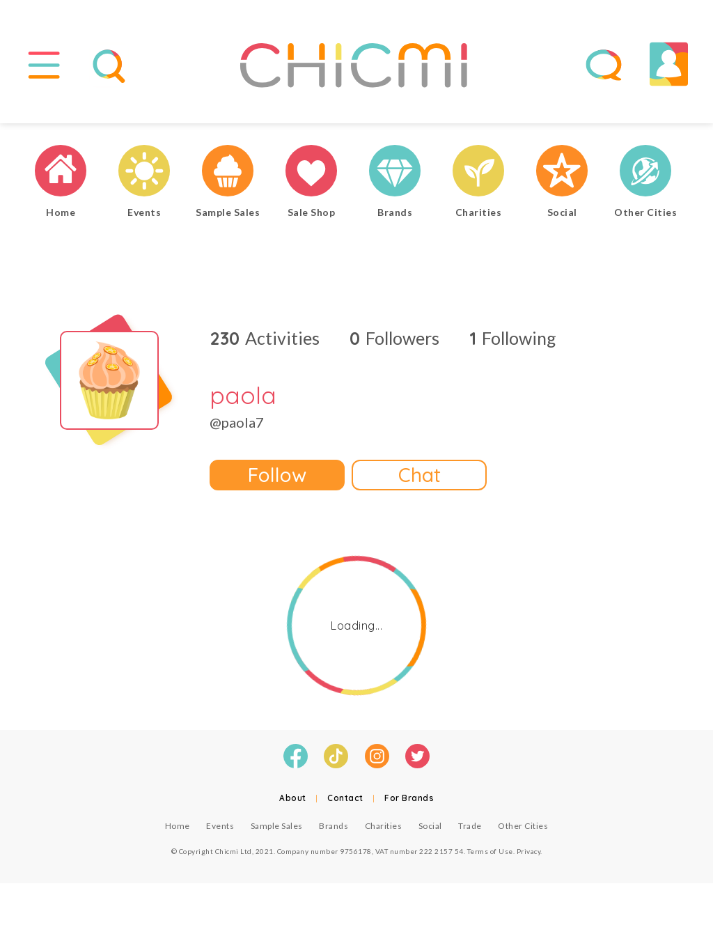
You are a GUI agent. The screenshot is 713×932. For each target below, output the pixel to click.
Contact (345, 798)
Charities (383, 826)
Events (220, 826)
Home (177, 826)
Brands (333, 826)
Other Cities (523, 826)
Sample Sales (277, 826)
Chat (419, 475)
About (292, 798)
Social (430, 826)
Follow (277, 475)
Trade (470, 826)
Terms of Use (490, 851)
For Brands (409, 798)
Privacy (529, 851)
